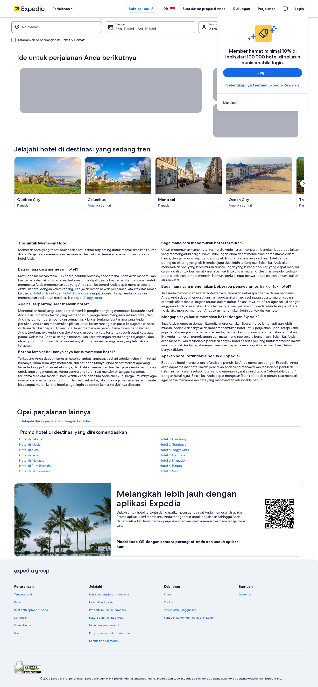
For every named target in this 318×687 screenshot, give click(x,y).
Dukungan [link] (245, 594)
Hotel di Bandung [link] (173, 439)
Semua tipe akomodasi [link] (104, 641)
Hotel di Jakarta (44, 293)
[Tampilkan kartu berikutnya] (304, 183)
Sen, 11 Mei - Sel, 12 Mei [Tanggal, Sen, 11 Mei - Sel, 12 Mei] (135, 28)
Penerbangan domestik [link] (104, 625)
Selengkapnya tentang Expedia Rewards (262, 85)
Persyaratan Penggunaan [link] (180, 610)
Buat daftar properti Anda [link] (31, 610)
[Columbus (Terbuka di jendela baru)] (118, 183)
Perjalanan (267, 9)
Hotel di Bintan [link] (171, 466)
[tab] (55, 421)
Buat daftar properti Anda (204, 9)
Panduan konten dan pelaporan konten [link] (189, 618)
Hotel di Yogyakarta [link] (174, 450)
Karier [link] (18, 602)
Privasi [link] (168, 594)
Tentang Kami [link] (23, 594)
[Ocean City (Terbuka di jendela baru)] (259, 183)
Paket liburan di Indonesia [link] (106, 618)
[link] (262, 103)
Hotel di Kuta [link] (29, 450)
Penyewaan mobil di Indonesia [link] (109, 633)
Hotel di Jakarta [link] (30, 439)
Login (299, 9)
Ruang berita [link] (22, 625)
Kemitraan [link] (21, 618)
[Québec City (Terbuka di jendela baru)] (47, 183)
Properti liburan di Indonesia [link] (108, 610)
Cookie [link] (168, 602)
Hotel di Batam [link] (30, 455)
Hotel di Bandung (76, 293)
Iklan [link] (17, 633)
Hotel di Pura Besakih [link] (35, 466)
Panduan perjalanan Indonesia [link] (109, 594)
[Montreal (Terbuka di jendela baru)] (188, 183)
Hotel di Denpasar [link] (173, 455)
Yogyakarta (93, 297)
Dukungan (241, 9)
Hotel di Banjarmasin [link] (34, 471)
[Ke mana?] (56, 27)
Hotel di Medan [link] (30, 444)
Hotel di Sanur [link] (170, 471)
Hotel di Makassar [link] (32, 460)
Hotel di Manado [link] (172, 460)
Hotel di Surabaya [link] (173, 444)
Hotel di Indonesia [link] (101, 602)
